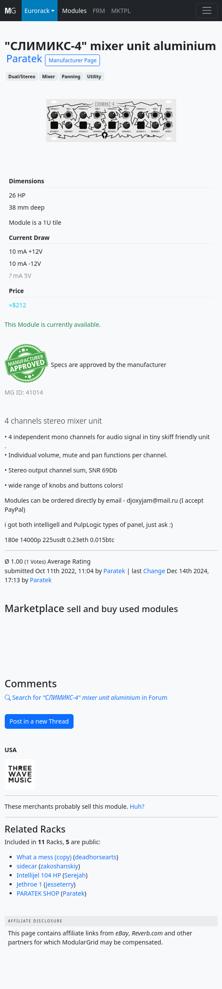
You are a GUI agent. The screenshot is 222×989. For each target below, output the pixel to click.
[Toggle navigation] (206, 10)
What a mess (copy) (44, 857)
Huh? (137, 806)
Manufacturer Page (72, 60)
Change (154, 571)
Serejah (75, 875)
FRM (99, 10)
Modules (74, 10)
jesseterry (60, 884)
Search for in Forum (86, 697)
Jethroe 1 (29, 884)
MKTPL (121, 10)
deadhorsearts (95, 857)
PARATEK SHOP (38, 893)
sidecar (27, 866)
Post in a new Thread (39, 721)
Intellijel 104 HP (39, 875)
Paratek (114, 571)
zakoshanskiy (59, 866)
